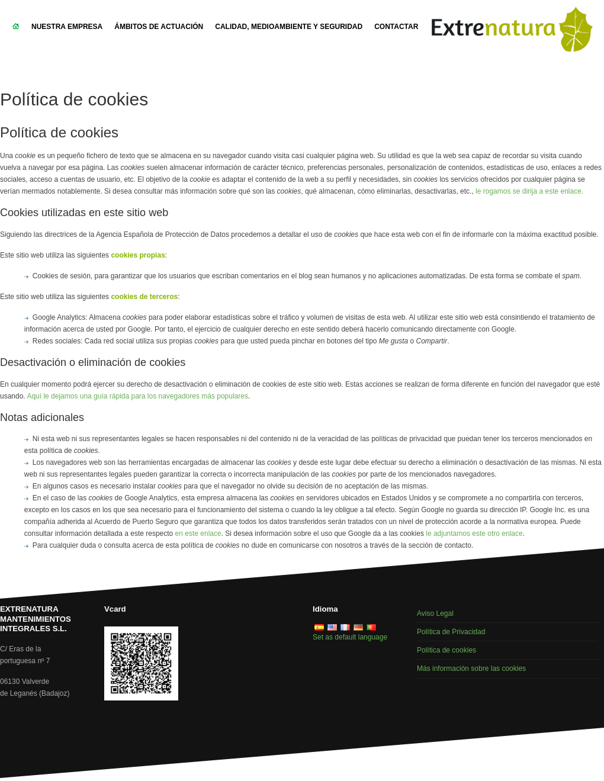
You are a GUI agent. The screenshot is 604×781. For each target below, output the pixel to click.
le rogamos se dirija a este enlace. (529, 191)
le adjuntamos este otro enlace (474, 533)
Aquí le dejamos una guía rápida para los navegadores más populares (137, 396)
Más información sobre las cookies (471, 668)
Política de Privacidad (451, 632)
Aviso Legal (435, 613)
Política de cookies (446, 650)
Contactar (396, 27)
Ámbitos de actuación (158, 27)
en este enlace (198, 533)
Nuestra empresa (66, 27)
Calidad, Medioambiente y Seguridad (288, 27)
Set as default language (350, 637)
